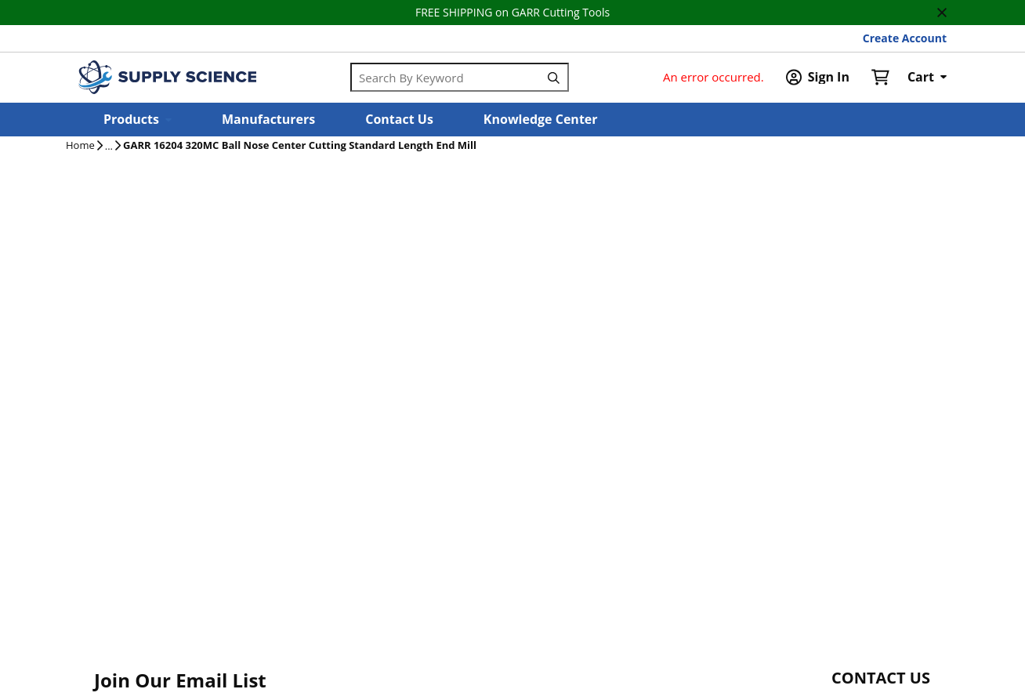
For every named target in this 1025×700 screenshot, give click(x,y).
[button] (137, 119)
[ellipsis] (109, 146)
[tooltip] (109, 146)
